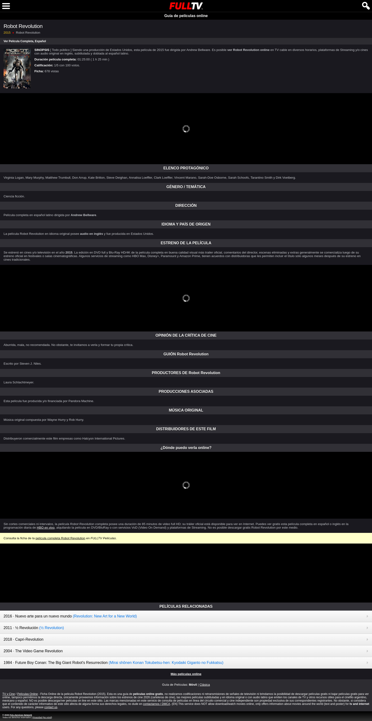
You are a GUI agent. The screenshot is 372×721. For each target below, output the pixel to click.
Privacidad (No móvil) (42, 717)
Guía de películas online (186, 16)
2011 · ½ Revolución (34, 628)
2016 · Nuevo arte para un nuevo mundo (70, 616)
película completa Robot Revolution (60, 538)
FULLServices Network (20, 715)
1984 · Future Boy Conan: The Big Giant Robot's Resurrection (113, 663)
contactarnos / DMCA (156, 704)
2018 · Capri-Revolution (23, 639)
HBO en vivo (46, 527)
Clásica (205, 684)
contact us (50, 707)
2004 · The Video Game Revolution (33, 651)
